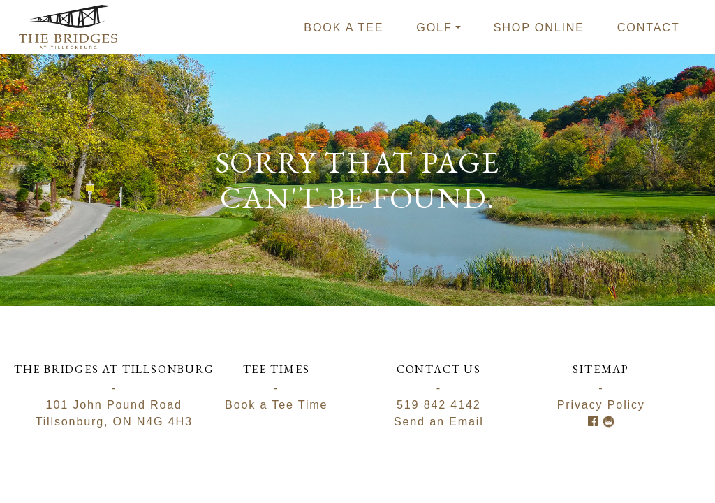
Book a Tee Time (276, 404)
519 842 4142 (439, 404)
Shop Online (539, 27)
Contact (648, 27)
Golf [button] (434, 27)
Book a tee (343, 27)
